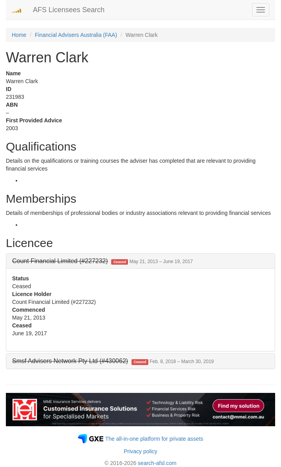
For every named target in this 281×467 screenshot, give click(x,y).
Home (19, 35)
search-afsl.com (157, 463)
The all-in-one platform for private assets (154, 439)
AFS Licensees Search (68, 10)
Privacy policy (140, 451)
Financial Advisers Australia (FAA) (76, 35)
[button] (102, 261)
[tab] (140, 261)
